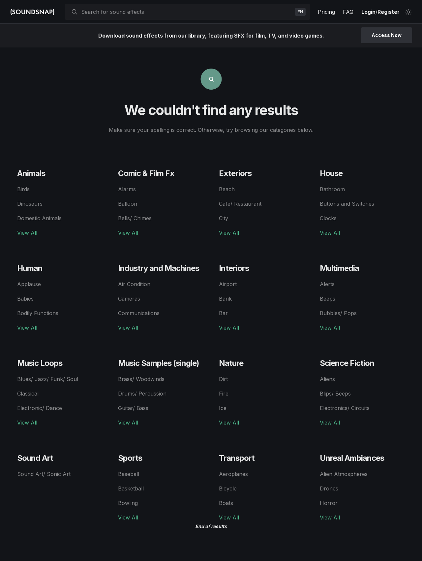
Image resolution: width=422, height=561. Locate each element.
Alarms (127, 189)
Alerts (327, 284)
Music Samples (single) (158, 363)
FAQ (348, 12)
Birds (23, 189)
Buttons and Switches (347, 203)
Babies (25, 298)
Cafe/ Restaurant (240, 203)
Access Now (387, 35)
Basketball (131, 488)
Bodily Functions (37, 313)
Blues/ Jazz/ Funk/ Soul (47, 379)
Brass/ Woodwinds (141, 379)
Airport (228, 284)
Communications (139, 313)
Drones (329, 488)
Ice (222, 408)
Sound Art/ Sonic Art (44, 474)
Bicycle (228, 488)
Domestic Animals (39, 218)
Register (388, 12)
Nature (231, 363)
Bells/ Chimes (135, 218)
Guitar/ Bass (133, 408)
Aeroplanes (233, 474)
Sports (130, 458)
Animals (31, 173)
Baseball (128, 474)
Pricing (326, 12)
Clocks (328, 218)
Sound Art (35, 458)
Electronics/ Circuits (345, 408)
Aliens (327, 379)
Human (30, 268)
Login (368, 12)
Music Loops (39, 363)
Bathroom (332, 189)
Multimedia (339, 268)
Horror (329, 503)
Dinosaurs (30, 203)
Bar (223, 313)
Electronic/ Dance (39, 408)
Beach (227, 189)
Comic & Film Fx (146, 173)
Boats (226, 503)
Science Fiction (347, 363)
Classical (28, 393)
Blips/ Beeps (335, 393)
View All (27, 232)
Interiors (234, 268)
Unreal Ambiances (352, 458)
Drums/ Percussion (142, 393)
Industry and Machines (158, 268)
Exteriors (235, 173)
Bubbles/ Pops (338, 313)
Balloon (127, 203)
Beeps (327, 298)
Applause (29, 284)
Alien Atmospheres (344, 474)
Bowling (128, 503)
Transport (237, 458)
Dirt (223, 379)
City (223, 218)
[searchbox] (186, 12)
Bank (225, 298)
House (331, 173)
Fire (223, 393)
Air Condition (134, 284)
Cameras (129, 298)
